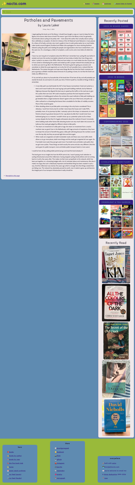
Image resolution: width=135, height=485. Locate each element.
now (106, 478)
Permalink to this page (13, 176)
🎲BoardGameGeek (62, 448)
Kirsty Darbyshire (110, 474)
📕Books (10, 452)
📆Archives (106, 4)
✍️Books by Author (14, 456)
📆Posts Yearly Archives (16, 471)
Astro (114, 463)
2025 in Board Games (116, 26)
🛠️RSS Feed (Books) (14, 478)
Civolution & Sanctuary (116, 162)
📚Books (96, 4)
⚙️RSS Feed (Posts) (14, 474)
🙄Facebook (59, 452)
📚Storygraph (60, 478)
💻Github (58, 459)
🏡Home (86, 4)
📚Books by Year (13, 459)
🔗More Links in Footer (123, 4)
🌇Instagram (59, 463)
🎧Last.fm (58, 467)
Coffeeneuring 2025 (116, 122)
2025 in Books (116, 77)
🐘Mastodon (59, 471)
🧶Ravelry (58, 474)
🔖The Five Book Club (15, 463)
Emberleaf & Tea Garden (116, 202)
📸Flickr (58, 456)
